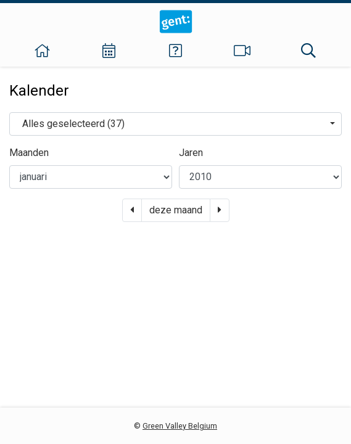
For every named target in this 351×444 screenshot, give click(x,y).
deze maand (175, 210)
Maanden (29, 152)
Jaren (191, 152)
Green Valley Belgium (179, 425)
